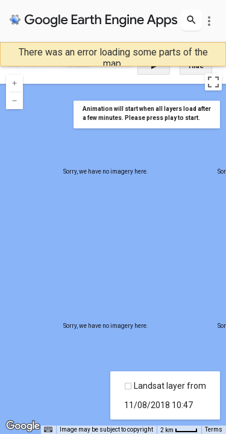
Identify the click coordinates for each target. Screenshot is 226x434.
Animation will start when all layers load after (147, 108)
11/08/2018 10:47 (158, 405)
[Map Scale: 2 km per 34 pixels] (179, 430)
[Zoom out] (14, 100)
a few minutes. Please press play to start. (141, 118)
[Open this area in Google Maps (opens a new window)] (23, 426)
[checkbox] (128, 386)
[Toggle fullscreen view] (213, 82)
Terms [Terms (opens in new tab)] (213, 429)
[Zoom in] (14, 83)
